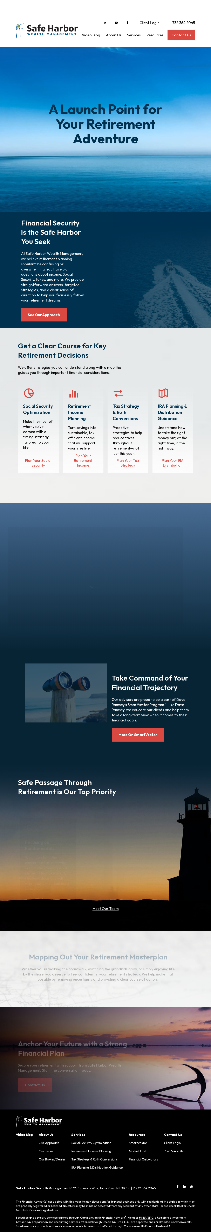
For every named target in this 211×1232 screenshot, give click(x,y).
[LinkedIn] (104, 8)
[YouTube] (116, 8)
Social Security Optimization (91, 1089)
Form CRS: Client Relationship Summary (51, 1192)
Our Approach (49, 1089)
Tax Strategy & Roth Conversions (94, 1105)
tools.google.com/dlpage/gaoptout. (91, 1213)
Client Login (149, 8)
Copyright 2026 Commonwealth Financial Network (86, 1220)
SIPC (151, 1164)
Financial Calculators (143, 1105)
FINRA (143, 1164)
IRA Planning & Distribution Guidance (97, 1114)
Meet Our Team (106, 854)
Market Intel (137, 1097)
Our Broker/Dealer (52, 1105)
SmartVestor (138, 1089)
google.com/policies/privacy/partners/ (92, 1209)
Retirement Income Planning (91, 1097)
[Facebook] (127, 8)
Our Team (46, 1097)
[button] (91, 21)
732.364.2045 (183, 8)
